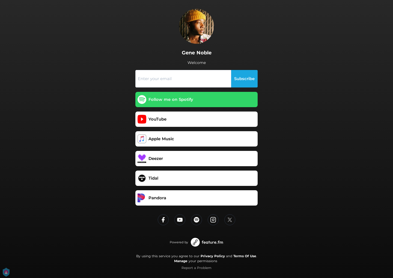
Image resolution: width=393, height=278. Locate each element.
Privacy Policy (213, 256)
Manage (180, 261)
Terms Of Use (244, 256)
